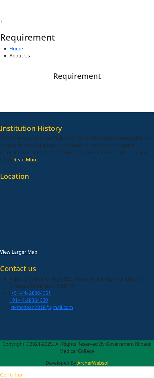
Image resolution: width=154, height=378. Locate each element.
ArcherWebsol (93, 363)
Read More (25, 159)
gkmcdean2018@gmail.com (42, 307)
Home (16, 48)
